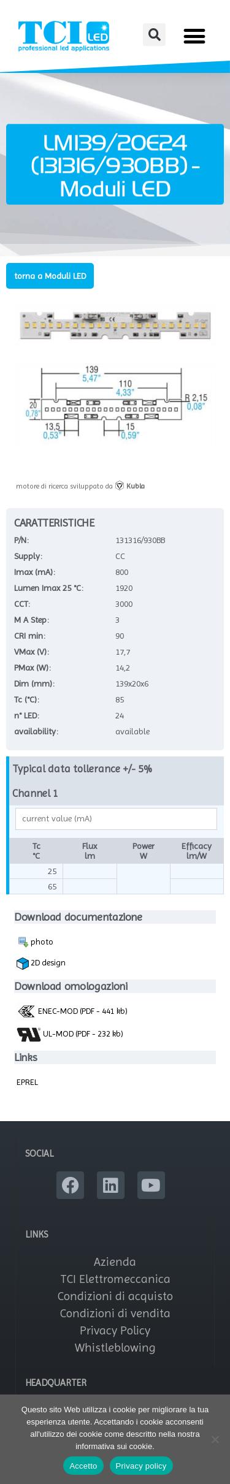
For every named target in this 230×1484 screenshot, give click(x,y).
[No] (215, 1439)
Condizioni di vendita (115, 1313)
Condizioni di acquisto (115, 1296)
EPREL (27, 1082)
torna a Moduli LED (50, 276)
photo (35, 942)
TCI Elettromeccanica (115, 1279)
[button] (154, 34)
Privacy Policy (115, 1330)
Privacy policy (141, 1466)
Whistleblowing (115, 1348)
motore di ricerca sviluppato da (80, 486)
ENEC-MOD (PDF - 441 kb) (72, 1010)
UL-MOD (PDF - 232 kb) (70, 1034)
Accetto (83, 1466)
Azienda (115, 1262)
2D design (41, 963)
